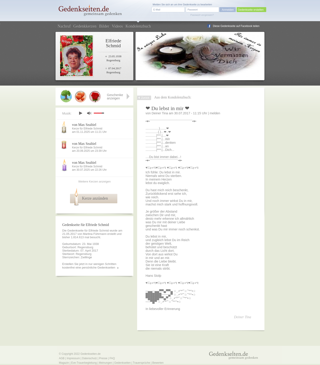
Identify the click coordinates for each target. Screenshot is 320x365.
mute (89, 113)
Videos (117, 26)
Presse (103, 358)
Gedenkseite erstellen (251, 9)
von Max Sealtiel (84, 125)
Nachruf (64, 26)
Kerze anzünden (95, 198)
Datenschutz (89, 358)
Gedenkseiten (122, 362)
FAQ (112, 358)
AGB (61, 358)
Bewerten (158, 362)
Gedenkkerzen (84, 26)
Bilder (104, 26)
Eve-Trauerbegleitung (84, 362)
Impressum (73, 358)
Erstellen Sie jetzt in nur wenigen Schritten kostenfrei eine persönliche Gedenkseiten (89, 265)
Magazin (64, 362)
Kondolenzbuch (138, 26)
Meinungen (105, 362)
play (80, 113)
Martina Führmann (94, 234)
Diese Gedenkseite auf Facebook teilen (236, 26)
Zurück (145, 97)
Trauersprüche (141, 362)
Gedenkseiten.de (90, 353)
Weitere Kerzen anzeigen (94, 181)
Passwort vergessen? (202, 15)
